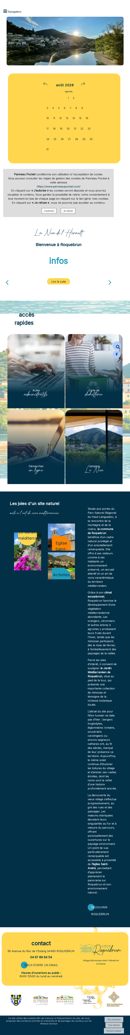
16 (87, 118)
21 (75, 128)
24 (48, 139)
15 (80, 118)
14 (74, 118)
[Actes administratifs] (36, 371)
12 (60, 118)
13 (67, 118)
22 (82, 128)
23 (89, 128)
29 (83, 139)
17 (48, 128)
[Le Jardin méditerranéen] (27, 551)
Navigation (14, 11)
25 (55, 139)
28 (76, 139)
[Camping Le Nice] (94, 447)
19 (61, 128)
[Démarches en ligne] (36, 447)
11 (54, 118)
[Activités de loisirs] (61, 565)
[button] (117, 346)
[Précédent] (7, 282)
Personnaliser (113, 1030)
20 (68, 128)
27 (69, 139)
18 (54, 128)
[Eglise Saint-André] (61, 537)
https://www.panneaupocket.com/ (58, 186)
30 (91, 139)
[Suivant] (109, 282)
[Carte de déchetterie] (94, 371)
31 (47, 149)
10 (48, 118)
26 (62, 139)
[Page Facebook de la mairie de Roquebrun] (117, 357)
